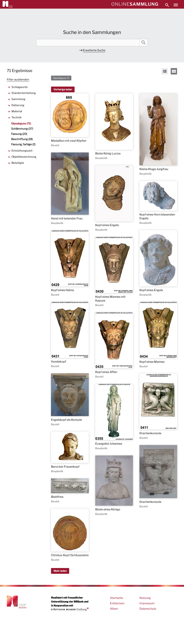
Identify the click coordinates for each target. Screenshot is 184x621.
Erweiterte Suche (94, 50)
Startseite (116, 598)
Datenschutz (147, 608)
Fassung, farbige (23, 144)
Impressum (147, 603)
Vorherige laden (63, 89)
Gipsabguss (59, 78)
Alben (114, 608)
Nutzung (145, 598)
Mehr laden (60, 570)
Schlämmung (22, 128)
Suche (143, 42)
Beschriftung (22, 139)
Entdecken (117, 603)
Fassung (19, 134)
